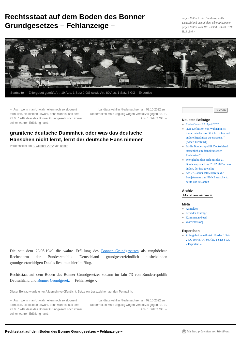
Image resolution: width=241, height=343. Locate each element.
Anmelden (192, 208)
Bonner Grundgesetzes (120, 251)
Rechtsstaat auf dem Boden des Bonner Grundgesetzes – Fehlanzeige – (63, 331)
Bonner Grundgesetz (53, 280)
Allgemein (52, 291)
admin (64, 146)
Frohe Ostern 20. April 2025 (202, 124)
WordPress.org (194, 222)
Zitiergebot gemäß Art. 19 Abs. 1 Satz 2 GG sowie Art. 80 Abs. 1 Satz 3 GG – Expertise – (92, 92)
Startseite (17, 92)
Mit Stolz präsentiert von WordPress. (208, 331)
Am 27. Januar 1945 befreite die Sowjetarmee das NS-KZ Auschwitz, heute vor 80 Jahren (207, 177)
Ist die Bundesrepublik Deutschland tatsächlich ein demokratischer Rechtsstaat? (207, 151)
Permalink (125, 291)
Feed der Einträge (196, 213)
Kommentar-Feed (196, 217)
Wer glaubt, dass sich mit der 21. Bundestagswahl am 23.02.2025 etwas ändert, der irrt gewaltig (208, 164)
